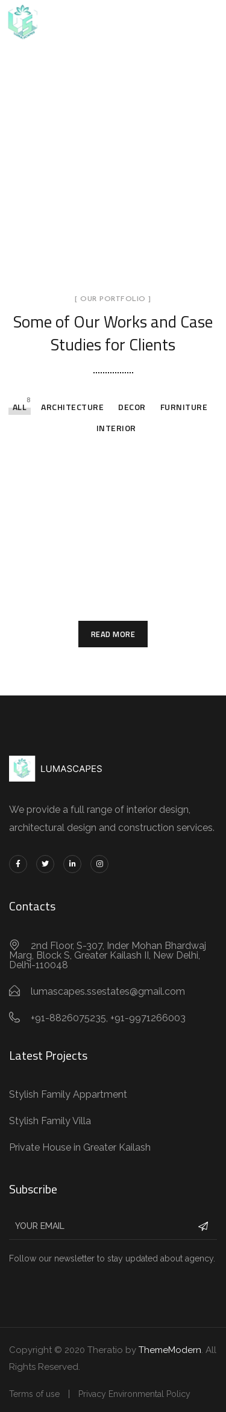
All (20, 406)
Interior (116, 427)
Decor (132, 406)
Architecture (72, 406)
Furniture (184, 406)
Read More (113, 634)
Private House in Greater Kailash (80, 1147)
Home (52, 159)
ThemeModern (170, 1350)
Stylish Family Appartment (68, 1094)
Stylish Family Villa (50, 1121)
